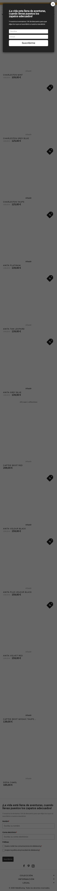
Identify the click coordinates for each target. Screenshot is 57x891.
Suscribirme (28, 43)
